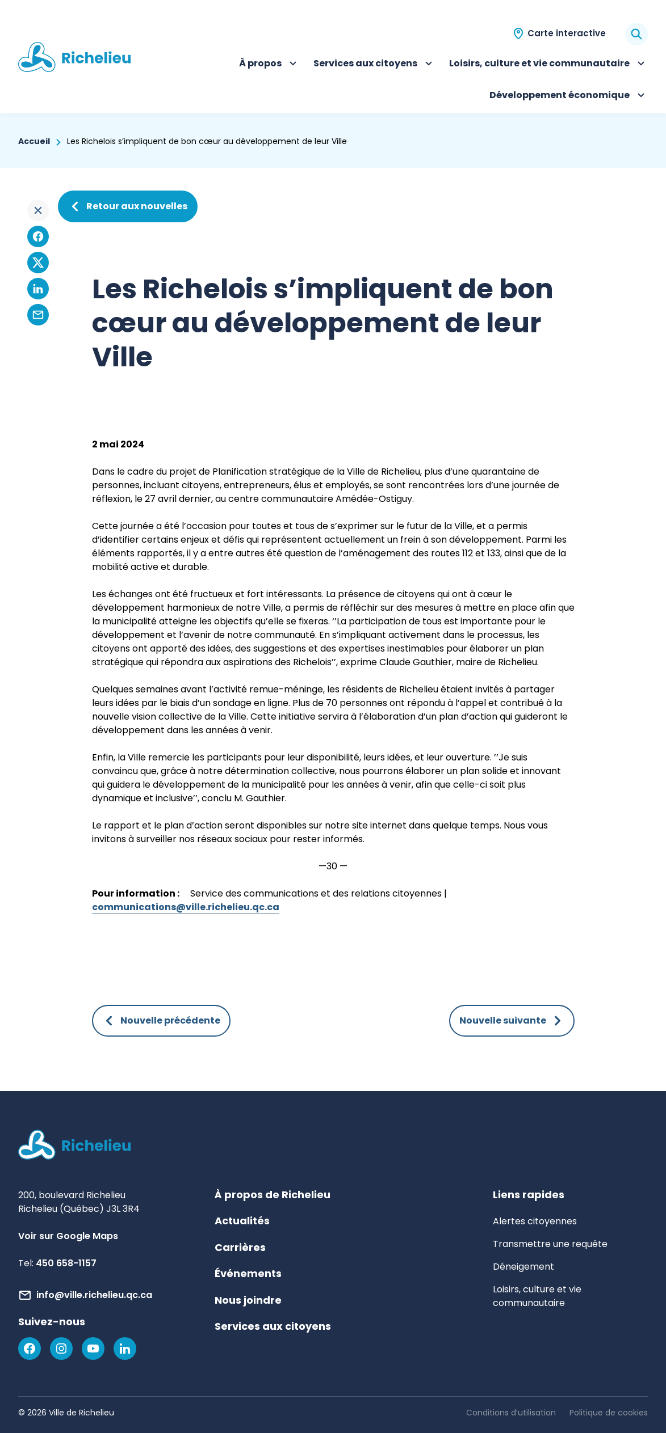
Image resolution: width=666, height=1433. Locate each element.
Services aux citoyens (374, 65)
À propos (269, 65)
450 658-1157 (66, 1263)
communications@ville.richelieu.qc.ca (185, 907)
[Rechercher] (636, 34)
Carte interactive (566, 33)
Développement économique (568, 96)
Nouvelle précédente (161, 1021)
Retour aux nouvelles (127, 206)
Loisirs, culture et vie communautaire (548, 65)
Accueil (34, 141)
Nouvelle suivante (511, 1021)
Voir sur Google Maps (68, 1235)
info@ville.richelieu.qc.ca (94, 1294)
